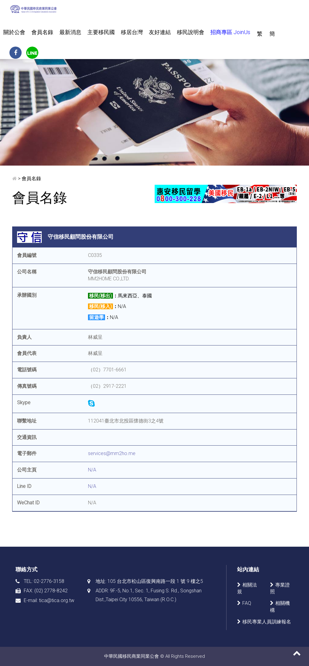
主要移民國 (101, 32)
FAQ (246, 603)
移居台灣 (132, 32)
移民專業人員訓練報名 (266, 622)
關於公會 (14, 32)
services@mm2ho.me (111, 453)
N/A (92, 470)
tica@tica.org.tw (56, 600)
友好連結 (160, 32)
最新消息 (70, 32)
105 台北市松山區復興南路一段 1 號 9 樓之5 (155, 581)
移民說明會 (190, 32)
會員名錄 (42, 32)
